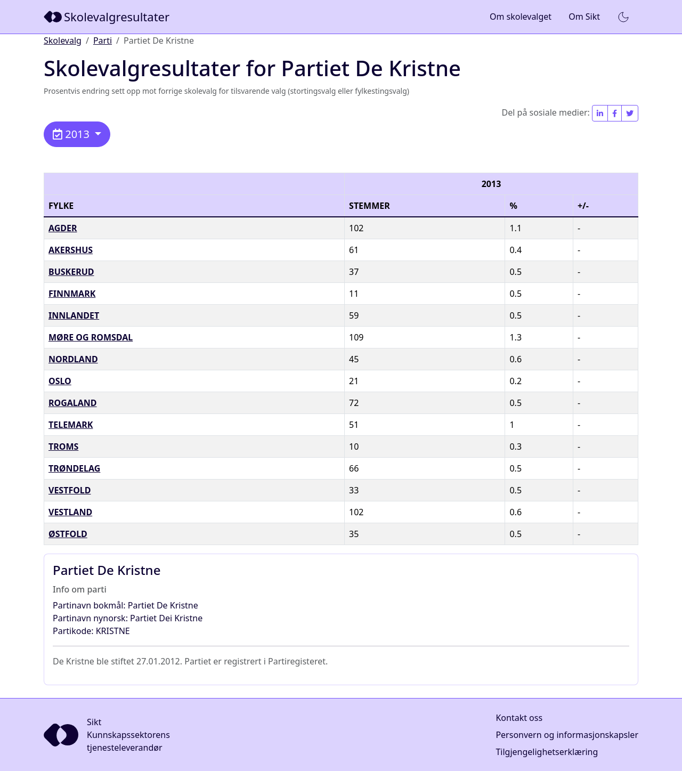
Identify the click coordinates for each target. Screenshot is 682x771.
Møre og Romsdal (90, 337)
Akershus (70, 250)
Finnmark (71, 293)
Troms (63, 446)
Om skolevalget (520, 16)
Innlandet (73, 315)
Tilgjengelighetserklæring (547, 752)
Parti (102, 40)
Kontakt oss (519, 718)
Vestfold (69, 490)
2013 (72, 134)
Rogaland (72, 403)
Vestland (70, 512)
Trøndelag (74, 468)
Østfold (67, 534)
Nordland (73, 359)
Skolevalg (63, 40)
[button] (623, 17)
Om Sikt (584, 16)
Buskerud (71, 272)
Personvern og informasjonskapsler (567, 735)
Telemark (70, 425)
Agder (62, 228)
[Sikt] (108, 17)
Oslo (59, 381)
